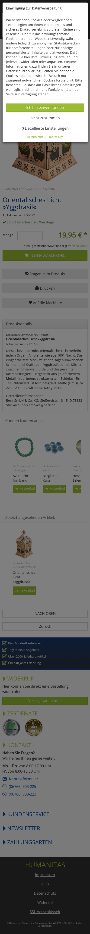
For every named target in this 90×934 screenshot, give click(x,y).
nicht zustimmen (48, 117)
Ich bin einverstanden (45, 107)
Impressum (55, 136)
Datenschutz (35, 136)
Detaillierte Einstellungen (45, 128)
